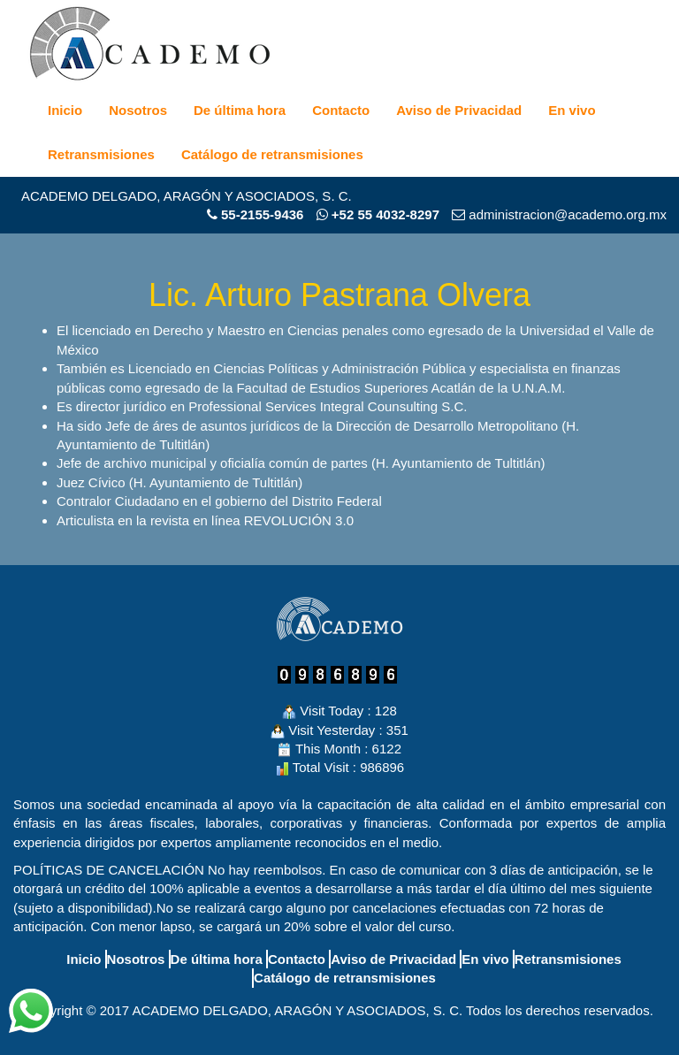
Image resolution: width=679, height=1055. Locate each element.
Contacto (341, 110)
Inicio (65, 110)
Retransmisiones (101, 154)
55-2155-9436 (262, 214)
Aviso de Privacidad (459, 110)
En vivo (571, 110)
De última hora (240, 110)
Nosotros (138, 110)
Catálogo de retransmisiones (272, 154)
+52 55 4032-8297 (378, 214)
